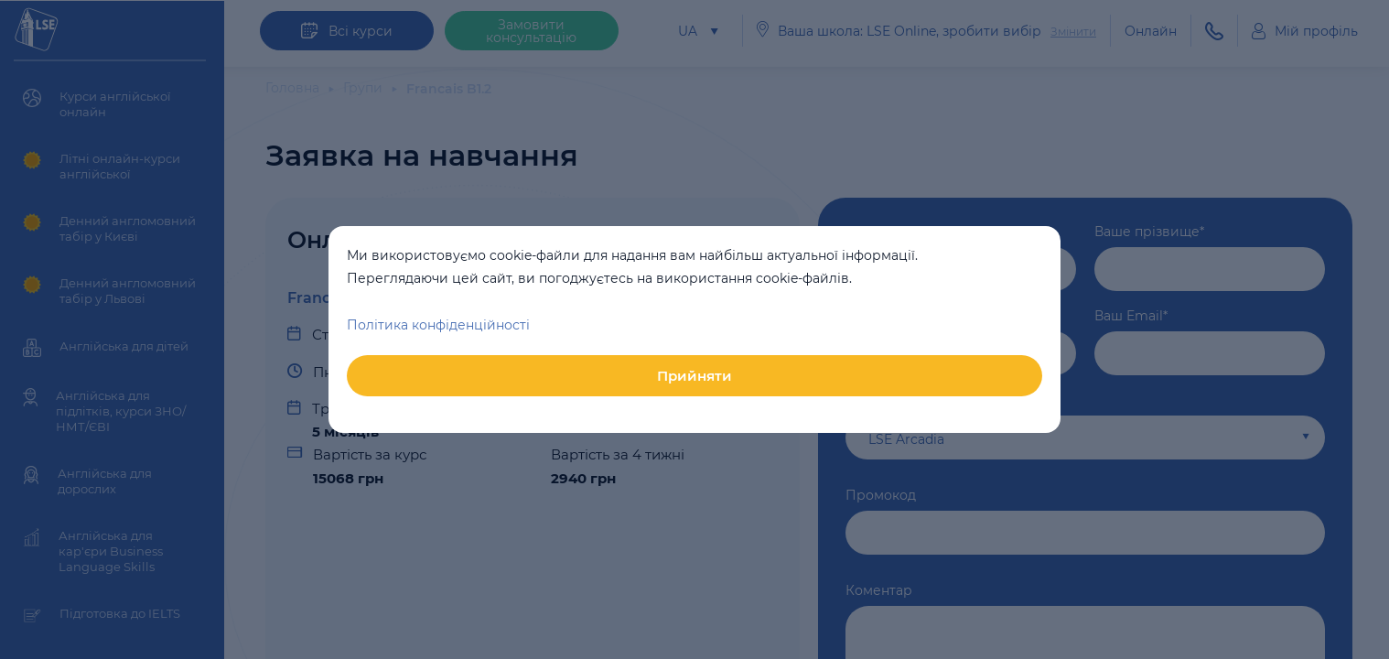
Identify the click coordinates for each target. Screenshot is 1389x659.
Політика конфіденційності (438, 325)
